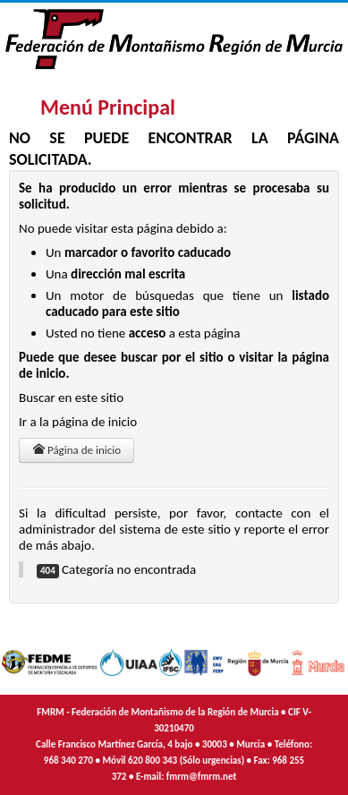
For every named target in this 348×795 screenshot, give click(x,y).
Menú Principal (107, 107)
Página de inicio (76, 450)
